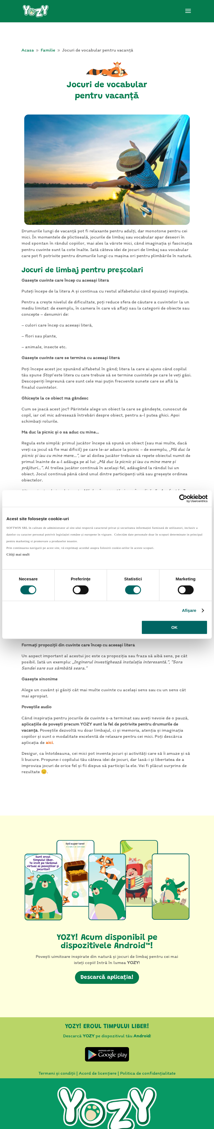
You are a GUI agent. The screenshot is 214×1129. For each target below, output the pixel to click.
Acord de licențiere (97, 1073)
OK (174, 627)
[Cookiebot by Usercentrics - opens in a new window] (183, 498)
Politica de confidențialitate (148, 1073)
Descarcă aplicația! (107, 977)
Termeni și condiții (56, 1073)
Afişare (189, 610)
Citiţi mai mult (18, 554)
